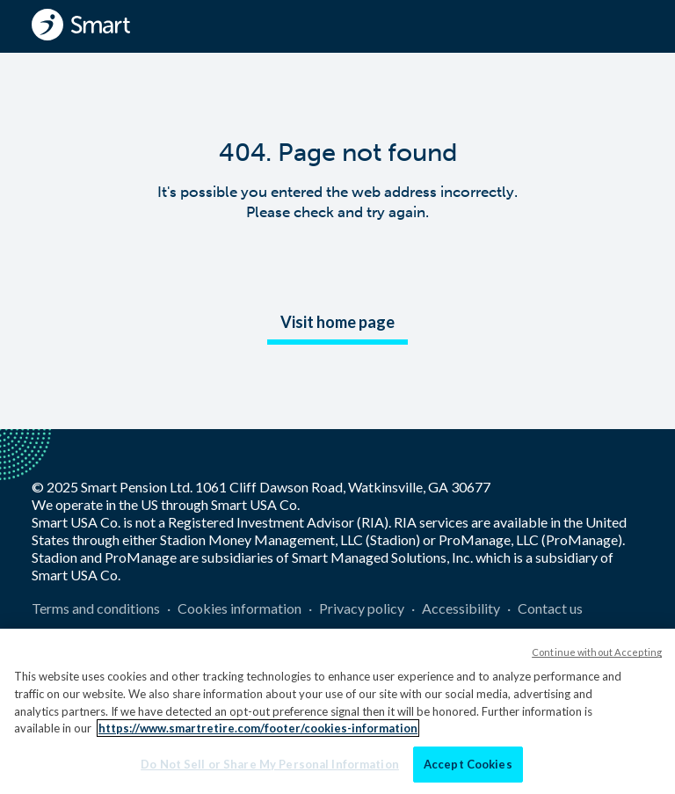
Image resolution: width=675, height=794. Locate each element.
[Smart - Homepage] (81, 24)
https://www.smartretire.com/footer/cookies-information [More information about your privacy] (257, 733)
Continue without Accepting (597, 658)
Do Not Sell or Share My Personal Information (270, 769)
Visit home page (337, 321)
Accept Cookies (468, 769)
